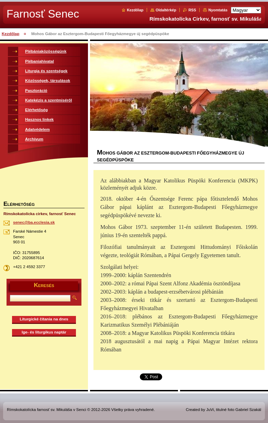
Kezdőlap (135, 10)
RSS (192, 10)
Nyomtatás (217, 10)
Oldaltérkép (166, 10)
